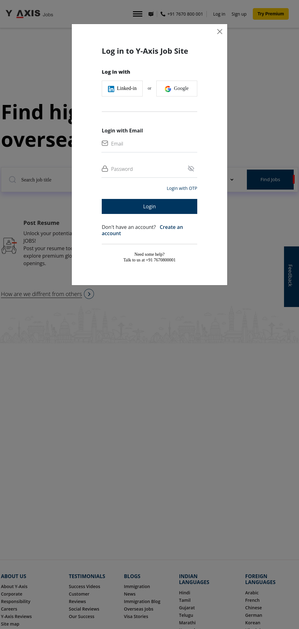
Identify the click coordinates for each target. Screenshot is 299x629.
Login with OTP (182, 188)
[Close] (220, 32)
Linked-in (122, 89)
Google (177, 89)
